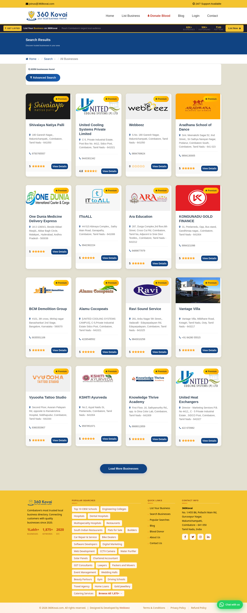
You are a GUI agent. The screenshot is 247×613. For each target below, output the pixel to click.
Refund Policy (198, 607)
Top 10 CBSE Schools (85, 509)
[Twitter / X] (193, 537)
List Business (131, 15)
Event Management (85, 572)
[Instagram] (200, 537)
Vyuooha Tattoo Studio (47, 397)
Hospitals (79, 516)
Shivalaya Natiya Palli (46, 125)
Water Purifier (128, 551)
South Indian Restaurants (88, 530)
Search (48, 58)
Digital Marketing (112, 544)
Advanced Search (43, 77)
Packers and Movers (123, 565)
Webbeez (136, 125)
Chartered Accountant (105, 558)
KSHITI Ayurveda (93, 397)
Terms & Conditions (154, 607)
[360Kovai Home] (47, 15)
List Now (234, 28)
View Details (60, 166)
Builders (132, 530)
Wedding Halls (109, 572)
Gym (99, 579)
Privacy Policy (178, 607)
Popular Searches (159, 519)
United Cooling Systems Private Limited (92, 129)
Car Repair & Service (85, 537)
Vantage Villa (189, 309)
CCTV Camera (107, 551)
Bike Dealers (109, 537)
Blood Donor (157, 531)
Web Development (84, 551)
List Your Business (160, 508)
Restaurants (113, 523)
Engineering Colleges (114, 509)
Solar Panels (81, 558)
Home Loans (102, 586)
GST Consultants (83, 565)
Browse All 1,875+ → (110, 593)
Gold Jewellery (122, 586)
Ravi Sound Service (145, 309)
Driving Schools (116, 579)
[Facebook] (185, 537)
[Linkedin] (208, 537)
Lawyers (102, 565)
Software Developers (85, 544)
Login (195, 15)
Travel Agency (82, 586)
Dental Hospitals (99, 516)
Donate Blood (159, 15)
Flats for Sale (115, 530)
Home (110, 15)
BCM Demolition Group (48, 309)
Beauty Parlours (83, 579)
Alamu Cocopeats (93, 309)
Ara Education (140, 216)
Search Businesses (160, 514)
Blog (181, 15)
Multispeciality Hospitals (87, 523)
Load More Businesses (123, 468)
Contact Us (156, 543)
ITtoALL (85, 216)
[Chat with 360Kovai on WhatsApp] (230, 604)
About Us (155, 537)
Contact (212, 15)
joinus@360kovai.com (41, 3)
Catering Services (83, 593)
